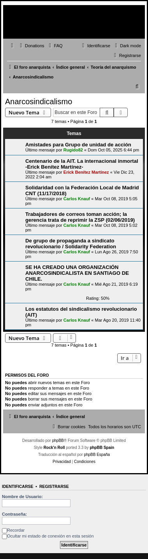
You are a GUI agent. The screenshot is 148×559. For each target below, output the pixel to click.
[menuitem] (31, 45)
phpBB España (97, 454)
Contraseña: (14, 514)
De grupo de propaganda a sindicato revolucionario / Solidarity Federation (70, 243)
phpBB (58, 440)
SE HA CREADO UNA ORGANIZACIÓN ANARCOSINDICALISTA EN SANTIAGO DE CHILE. (77, 273)
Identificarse (17, 486)
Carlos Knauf (76, 198)
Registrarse (54, 486)
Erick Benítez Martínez (86, 172)
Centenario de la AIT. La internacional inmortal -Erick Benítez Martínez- (81, 164)
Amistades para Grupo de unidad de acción (78, 145)
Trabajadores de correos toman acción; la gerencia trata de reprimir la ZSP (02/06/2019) (80, 217)
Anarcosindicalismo (38, 101)
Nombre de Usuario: (22, 496)
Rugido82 (73, 150)
